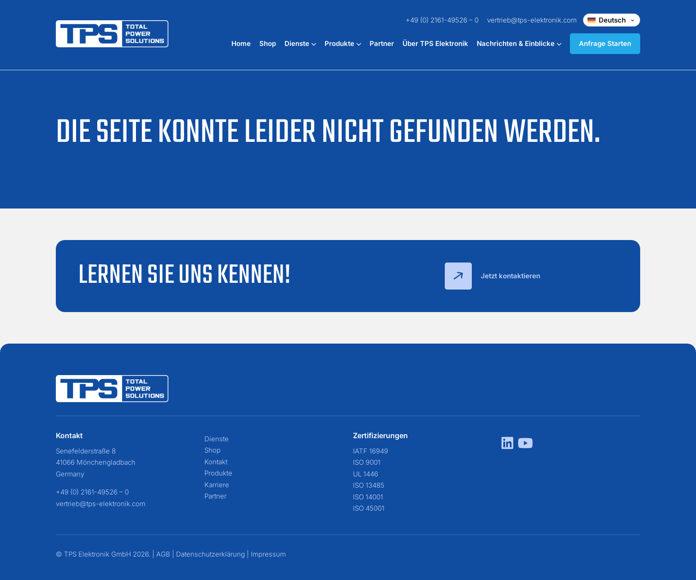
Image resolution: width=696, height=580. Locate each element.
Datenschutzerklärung (210, 554)
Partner (382, 43)
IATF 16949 (370, 451)
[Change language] (611, 20)
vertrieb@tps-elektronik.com (532, 20)
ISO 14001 (368, 497)
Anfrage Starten (605, 43)
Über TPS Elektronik (435, 43)
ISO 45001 (368, 508)
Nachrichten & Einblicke (519, 43)
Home (241, 43)
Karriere (216, 484)
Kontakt (215, 462)
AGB (163, 554)
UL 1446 (365, 474)
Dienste (300, 43)
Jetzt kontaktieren (492, 276)
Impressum (268, 554)
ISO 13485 (368, 485)
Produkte (343, 43)
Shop (267, 43)
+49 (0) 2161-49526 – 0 (442, 20)
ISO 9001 (366, 462)
